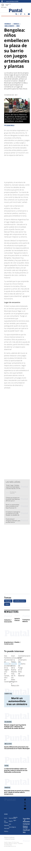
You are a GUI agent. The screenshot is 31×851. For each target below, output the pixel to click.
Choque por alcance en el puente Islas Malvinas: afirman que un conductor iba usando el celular (13, 501)
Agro (14, 820)
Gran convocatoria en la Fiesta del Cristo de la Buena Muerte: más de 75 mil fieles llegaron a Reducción (16, 671)
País (10, 824)
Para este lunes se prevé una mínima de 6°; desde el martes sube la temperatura (17, 792)
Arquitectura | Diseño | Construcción (12, 643)
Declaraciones (8, 721)
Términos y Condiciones (9, 837)
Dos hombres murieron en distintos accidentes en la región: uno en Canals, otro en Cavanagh (8, 669)
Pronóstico (7, 787)
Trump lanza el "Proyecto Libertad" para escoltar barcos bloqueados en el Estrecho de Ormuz (13, 522)
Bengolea (8, 601)
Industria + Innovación (8, 621)
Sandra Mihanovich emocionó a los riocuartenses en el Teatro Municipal (17, 747)
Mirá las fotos (8, 743)
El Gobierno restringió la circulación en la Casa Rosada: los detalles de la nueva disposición (13, 514)
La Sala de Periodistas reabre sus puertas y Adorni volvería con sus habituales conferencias (15, 770)
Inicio (5, 818)
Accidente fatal (8, 693)
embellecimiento (19, 601)
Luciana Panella (10, 125)
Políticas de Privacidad (10, 839)
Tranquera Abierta (26, 620)
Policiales (6, 828)
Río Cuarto (6, 821)
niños (7, 604)
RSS (24, 832)
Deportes (6, 825)
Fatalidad (7, 664)
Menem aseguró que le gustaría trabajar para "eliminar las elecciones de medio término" (15, 726)
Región (11, 821)
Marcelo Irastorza (13, 492)
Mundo (15, 817)
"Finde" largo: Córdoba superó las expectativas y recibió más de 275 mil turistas (13, 487)
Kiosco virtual (25, 827)
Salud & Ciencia (17, 619)
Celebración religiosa (17, 664)
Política (6, 765)
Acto (20, 664)
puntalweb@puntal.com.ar (10, 846)
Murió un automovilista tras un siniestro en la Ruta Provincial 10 (12, 506)
